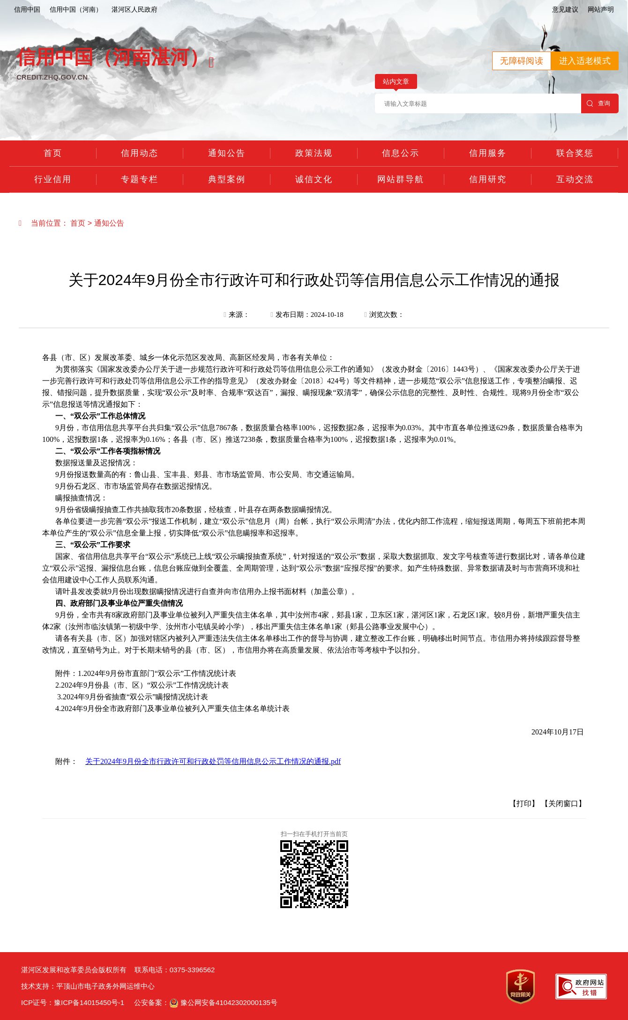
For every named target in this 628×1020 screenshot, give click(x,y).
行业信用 (53, 179)
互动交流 (575, 179)
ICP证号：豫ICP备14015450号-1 (72, 1002)
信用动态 (139, 153)
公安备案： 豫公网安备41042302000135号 (205, 1002)
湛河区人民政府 (134, 9)
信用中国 (27, 9)
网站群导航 (400, 179)
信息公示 (400, 153)
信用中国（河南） (76, 9)
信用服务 (488, 153)
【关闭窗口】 (563, 803)
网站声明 (601, 9)
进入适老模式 (585, 61)
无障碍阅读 (521, 61)
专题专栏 (139, 179)
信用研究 (488, 179)
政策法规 (314, 153)
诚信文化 (314, 179)
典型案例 (227, 179)
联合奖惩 (575, 153)
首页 (53, 153)
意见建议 (565, 9)
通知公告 (227, 153)
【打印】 (524, 803)
